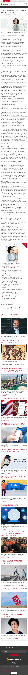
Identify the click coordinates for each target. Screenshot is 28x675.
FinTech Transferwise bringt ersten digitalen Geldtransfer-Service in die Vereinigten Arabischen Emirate (11, 370)
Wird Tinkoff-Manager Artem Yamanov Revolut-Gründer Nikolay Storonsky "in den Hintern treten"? (12, 561)
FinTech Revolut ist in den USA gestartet (13, 398)
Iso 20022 (21, 1)
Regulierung (24, 16)
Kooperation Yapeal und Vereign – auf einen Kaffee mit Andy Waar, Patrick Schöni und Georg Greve (12, 533)
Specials (14, 1)
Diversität (13, 16)
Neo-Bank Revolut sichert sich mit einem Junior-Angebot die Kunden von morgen (13, 423)
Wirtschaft (18, 16)
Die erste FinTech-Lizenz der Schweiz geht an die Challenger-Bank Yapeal (14, 450)
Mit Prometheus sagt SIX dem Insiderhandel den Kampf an (10, 341)
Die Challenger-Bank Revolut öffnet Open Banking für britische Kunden (13, 504)
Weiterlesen (17, 338)
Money (6, 1)
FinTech (8, 16)
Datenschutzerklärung (8, 670)
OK (14, 672)
